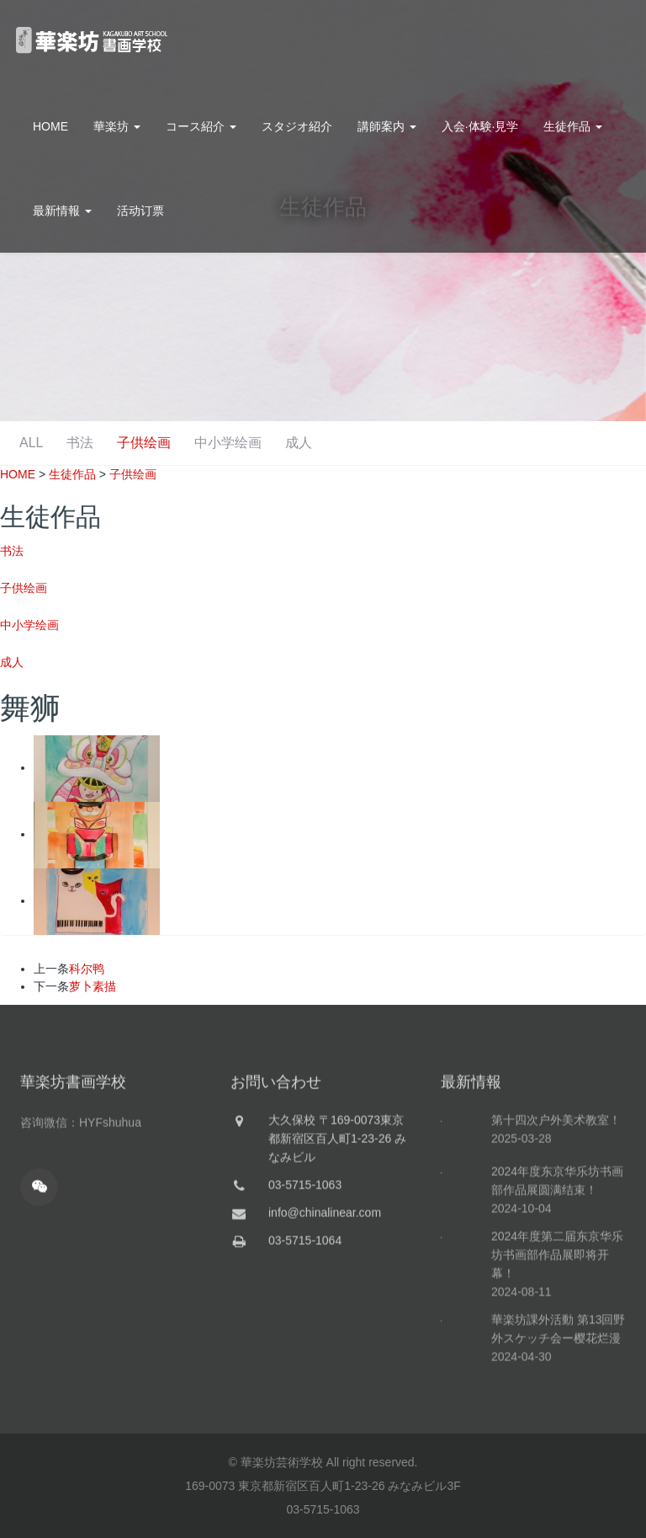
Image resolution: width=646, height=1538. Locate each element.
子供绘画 (301, 442)
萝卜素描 (92, 986)
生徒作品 (72, 474)
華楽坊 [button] (116, 126)
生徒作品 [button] (572, 126)
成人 (462, 442)
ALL (181, 442)
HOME (50, 126)
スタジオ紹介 (297, 126)
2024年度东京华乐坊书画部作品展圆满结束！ (557, 1247)
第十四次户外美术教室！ (556, 1186)
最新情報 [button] (62, 210)
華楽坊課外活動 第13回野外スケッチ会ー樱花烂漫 (558, 1395)
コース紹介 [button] (201, 126)
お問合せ (591, 42)
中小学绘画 (388, 442)
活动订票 (140, 210)
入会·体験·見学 (480, 126)
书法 (233, 442)
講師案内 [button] (386, 126)
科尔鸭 (86, 968)
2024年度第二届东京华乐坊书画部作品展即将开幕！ (557, 1320)
